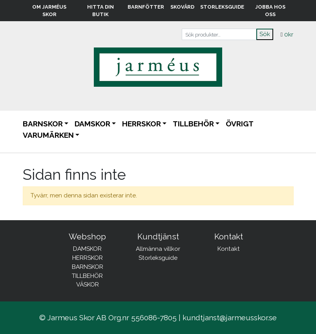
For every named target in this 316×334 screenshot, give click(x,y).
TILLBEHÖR (193, 123)
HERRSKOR (141, 123)
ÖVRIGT (240, 123)
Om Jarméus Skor (49, 10)
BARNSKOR (43, 123)
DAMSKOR (92, 123)
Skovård (182, 7)
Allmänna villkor (158, 248)
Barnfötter (146, 7)
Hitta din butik (100, 10)
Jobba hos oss (270, 10)
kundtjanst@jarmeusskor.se (230, 317)
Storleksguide (222, 7)
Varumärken (48, 135)
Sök (264, 34)
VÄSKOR (87, 284)
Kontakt (228, 248)
